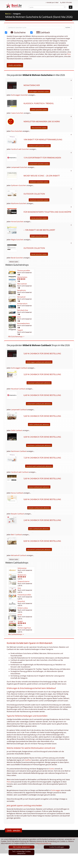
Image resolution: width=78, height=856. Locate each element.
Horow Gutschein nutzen (39, 218)
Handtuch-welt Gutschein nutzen (39, 146)
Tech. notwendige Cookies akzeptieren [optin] (21, 852)
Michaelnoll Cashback (18, 555)
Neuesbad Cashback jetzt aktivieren (39, 383)
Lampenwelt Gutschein (19, 167)
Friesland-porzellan (24, 595)
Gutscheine (16, 32)
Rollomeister (22, 568)
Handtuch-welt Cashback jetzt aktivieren (39, 466)
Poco (69, 54)
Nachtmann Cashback (19, 451)
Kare (19, 588)
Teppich (20, 330)
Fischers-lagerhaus (24, 628)
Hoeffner (28, 760)
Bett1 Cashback (16, 535)
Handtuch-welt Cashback (20, 472)
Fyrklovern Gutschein (18, 185)
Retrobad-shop (22, 310)
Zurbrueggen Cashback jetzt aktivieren (39, 362)
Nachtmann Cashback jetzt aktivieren (39, 445)
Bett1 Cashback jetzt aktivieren (39, 529)
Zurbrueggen (56, 790)
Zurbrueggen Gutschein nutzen (39, 91)
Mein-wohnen (22, 284)
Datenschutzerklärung (43, 843)
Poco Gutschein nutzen (39, 127)
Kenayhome (21, 290)
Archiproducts (22, 304)
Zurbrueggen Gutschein (19, 95)
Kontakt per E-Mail (52, 2)
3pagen (20, 621)
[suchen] (64, 7)
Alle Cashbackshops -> (16, 634)
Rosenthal (21, 601)
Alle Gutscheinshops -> (16, 337)
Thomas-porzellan (23, 270)
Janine (20, 615)
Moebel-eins (22, 575)
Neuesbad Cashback (18, 389)
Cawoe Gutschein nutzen (39, 109)
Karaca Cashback (17, 493)
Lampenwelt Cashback (19, 410)
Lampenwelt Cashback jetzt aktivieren (39, 404)
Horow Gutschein (17, 222)
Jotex (19, 317)
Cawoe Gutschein (17, 113)
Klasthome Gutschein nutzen (39, 200)
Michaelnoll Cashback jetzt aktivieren (39, 549)
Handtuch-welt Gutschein (20, 149)
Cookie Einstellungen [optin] (56, 847)
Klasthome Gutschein (18, 203)
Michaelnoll (21, 297)
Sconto (51, 769)
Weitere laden (13, 262)
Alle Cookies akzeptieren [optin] (21, 847)
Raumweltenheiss (23, 323)
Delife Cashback (16, 430)
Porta (9, 782)
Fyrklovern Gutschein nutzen (39, 182)
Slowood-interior (24, 581)
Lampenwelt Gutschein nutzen (39, 164)
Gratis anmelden (14, 65)
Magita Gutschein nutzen (39, 236)
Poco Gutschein (16, 131)
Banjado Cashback (17, 514)
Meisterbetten (22, 277)
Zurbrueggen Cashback (19, 368)
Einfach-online (23, 608)
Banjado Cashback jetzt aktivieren (39, 508)
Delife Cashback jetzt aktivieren (39, 424)
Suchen (67, 27)
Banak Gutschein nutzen (39, 254)
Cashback (42, 32)
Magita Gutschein (17, 240)
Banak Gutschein (17, 258)
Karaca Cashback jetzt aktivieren (39, 487)
